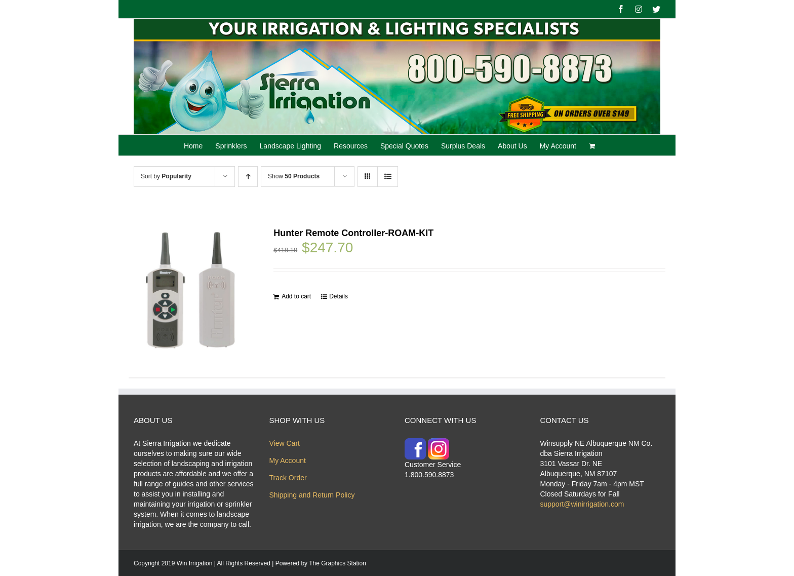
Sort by (166, 176)
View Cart (284, 443)
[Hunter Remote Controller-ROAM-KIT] (190, 290)
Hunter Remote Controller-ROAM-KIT (353, 233)
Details (338, 296)
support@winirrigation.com (582, 504)
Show (294, 176)
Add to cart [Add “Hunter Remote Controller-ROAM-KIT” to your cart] (296, 296)
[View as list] (388, 176)
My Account (287, 460)
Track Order (288, 478)
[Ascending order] (248, 176)
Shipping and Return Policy (312, 495)
